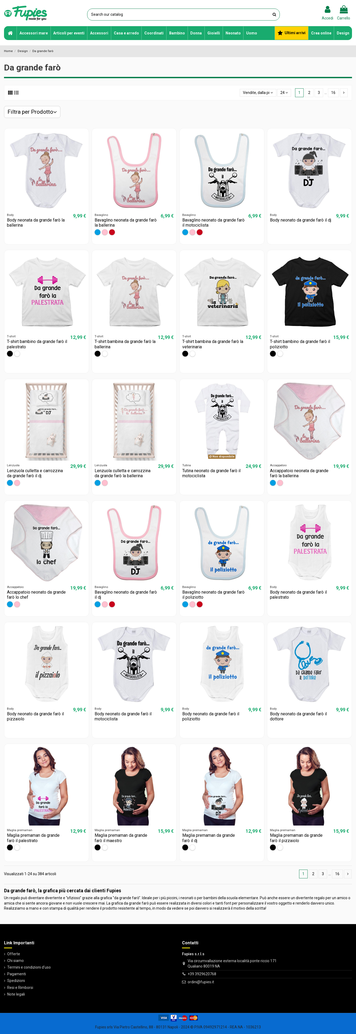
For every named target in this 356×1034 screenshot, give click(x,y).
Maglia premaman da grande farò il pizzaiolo (296, 838)
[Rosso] (112, 232)
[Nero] (10, 354)
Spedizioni (16, 980)
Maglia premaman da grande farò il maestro (121, 838)
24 (284, 92)
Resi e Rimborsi (20, 987)
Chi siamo (15, 960)
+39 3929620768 (202, 974)
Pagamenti (16, 974)
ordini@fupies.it (201, 982)
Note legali (16, 994)
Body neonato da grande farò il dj (300, 220)
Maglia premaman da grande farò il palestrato (33, 838)
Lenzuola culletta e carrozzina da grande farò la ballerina (122, 473)
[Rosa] (105, 232)
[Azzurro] (97, 232)
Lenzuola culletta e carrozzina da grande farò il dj (35, 473)
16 (333, 92)
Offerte (13, 954)
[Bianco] (17, 354)
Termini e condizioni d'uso (29, 967)
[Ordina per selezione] (258, 93)
